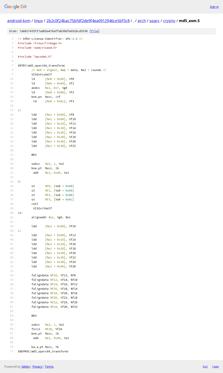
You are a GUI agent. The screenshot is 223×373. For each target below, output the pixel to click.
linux (38, 20)
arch (142, 20)
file (94, 31)
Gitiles (25, 366)
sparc (154, 20)
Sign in (214, 7)
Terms (49, 366)
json (215, 366)
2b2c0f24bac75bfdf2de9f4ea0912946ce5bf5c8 (88, 20)
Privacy (37, 366)
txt (205, 366)
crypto (169, 20)
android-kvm (18, 20)
